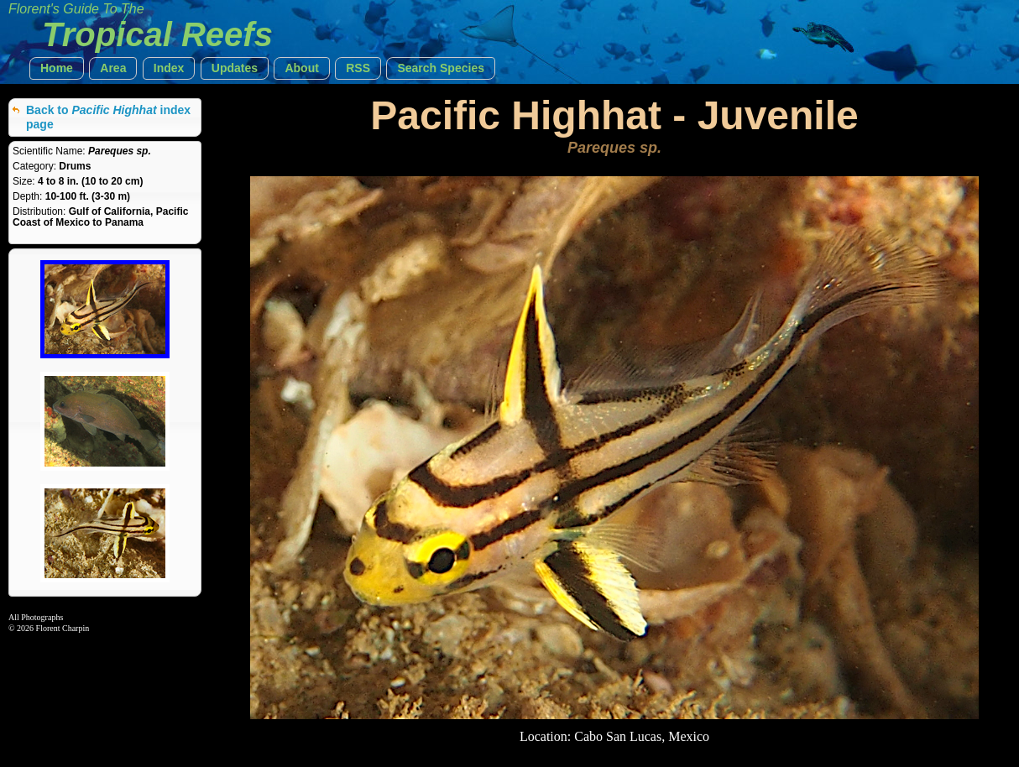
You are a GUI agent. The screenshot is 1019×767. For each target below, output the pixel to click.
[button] (56, 68)
